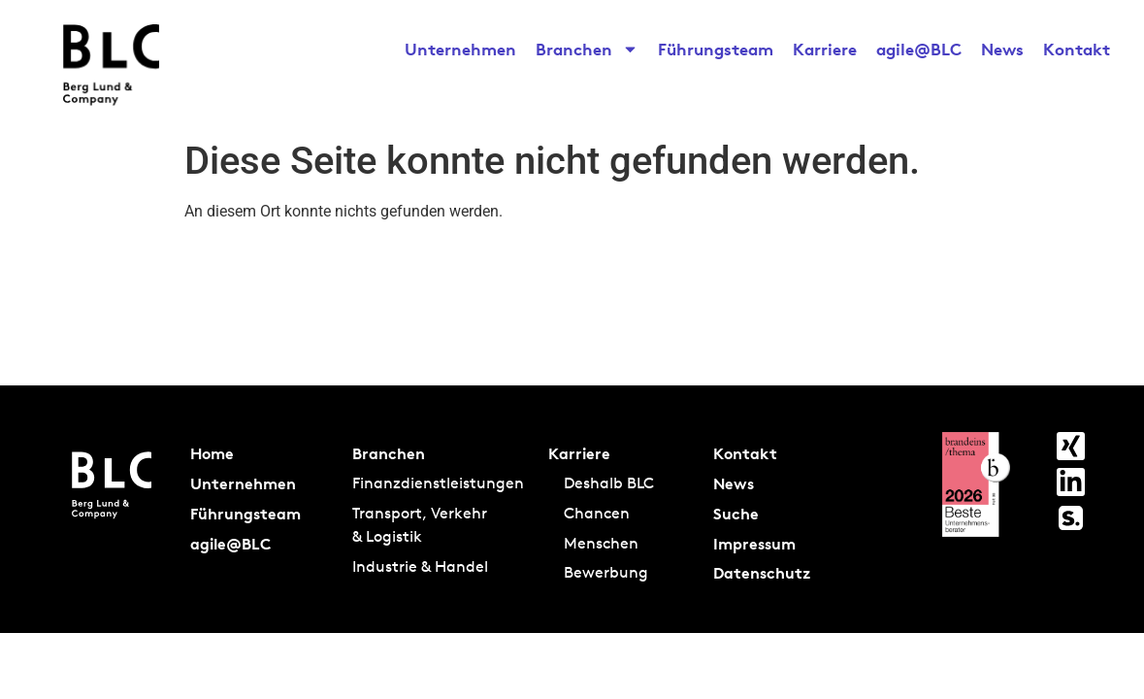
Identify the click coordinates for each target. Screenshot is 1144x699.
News (1002, 49)
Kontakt (1076, 49)
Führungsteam (715, 49)
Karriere (825, 49)
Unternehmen (460, 49)
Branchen (587, 49)
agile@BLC (919, 49)
